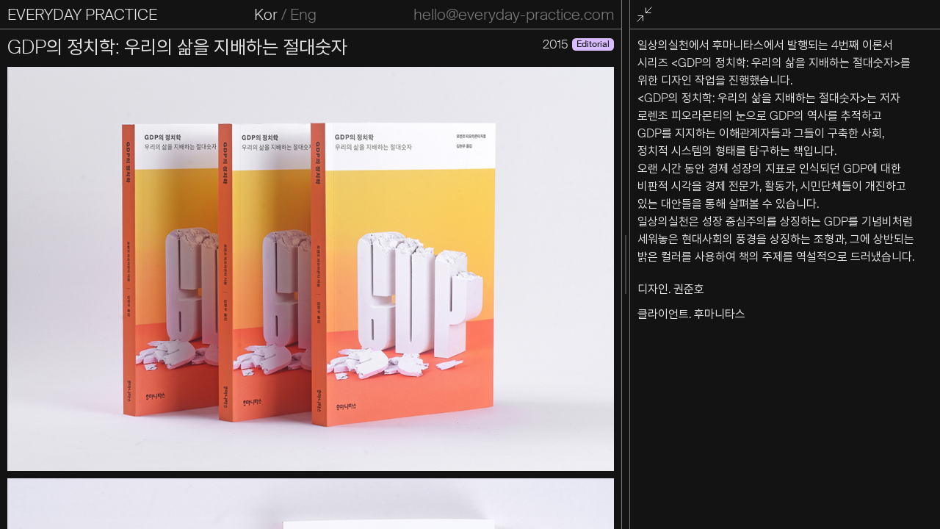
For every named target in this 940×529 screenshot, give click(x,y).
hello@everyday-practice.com (513, 14)
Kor (266, 14)
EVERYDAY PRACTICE (82, 14)
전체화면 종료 (647, 15)
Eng (303, 14)
